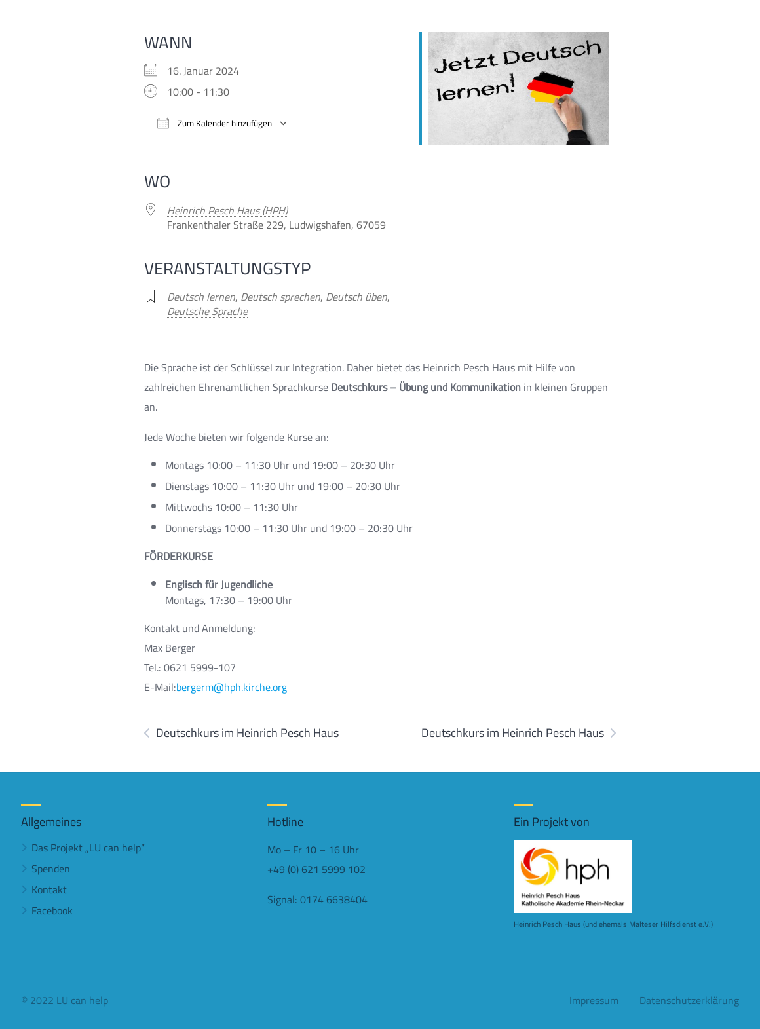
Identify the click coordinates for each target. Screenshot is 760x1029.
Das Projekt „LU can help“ (88, 847)
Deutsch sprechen (280, 297)
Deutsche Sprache (207, 311)
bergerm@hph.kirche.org (231, 687)
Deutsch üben (356, 297)
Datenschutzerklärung (689, 1000)
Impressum (593, 1000)
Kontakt (49, 889)
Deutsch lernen (201, 297)
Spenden (50, 868)
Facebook (52, 910)
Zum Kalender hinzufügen (214, 123)
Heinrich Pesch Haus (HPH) (227, 210)
